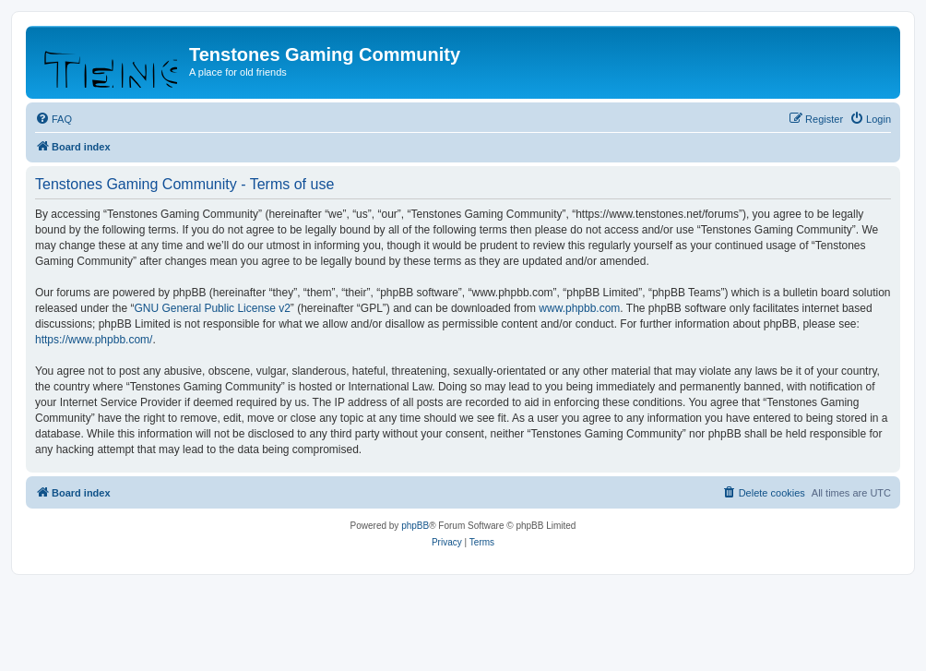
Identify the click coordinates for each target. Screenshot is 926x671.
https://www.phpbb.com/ (93, 339)
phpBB (415, 526)
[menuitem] (53, 119)
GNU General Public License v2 (212, 308)
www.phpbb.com (579, 308)
